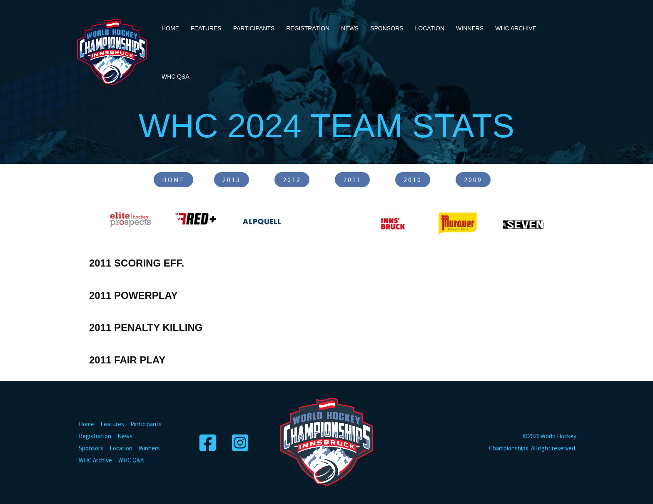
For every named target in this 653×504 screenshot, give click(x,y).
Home (170, 28)
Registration (307, 28)
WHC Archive (515, 28)
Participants (254, 28)
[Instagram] (241, 442)
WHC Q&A (175, 76)
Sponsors (386, 28)
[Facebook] (208, 442)
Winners (470, 28)
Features (206, 28)
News (350, 28)
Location (430, 28)
